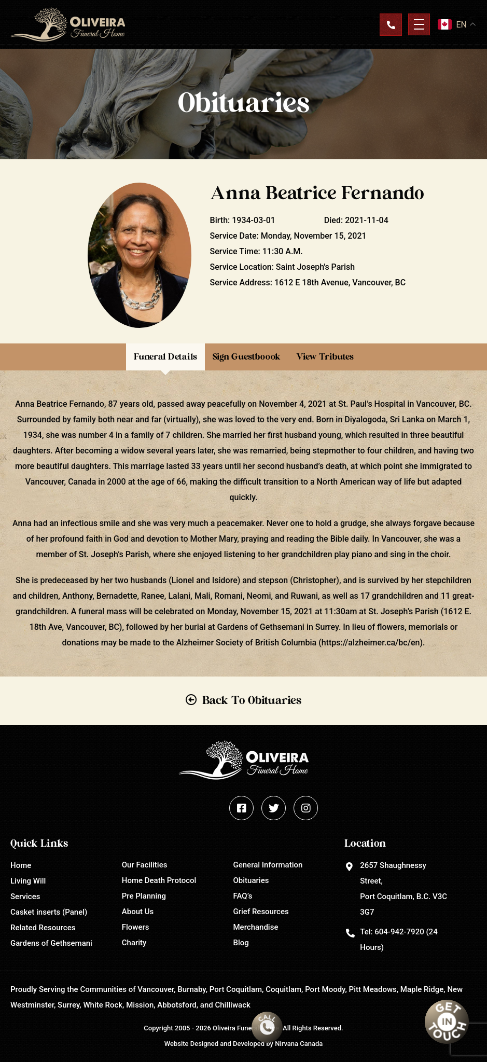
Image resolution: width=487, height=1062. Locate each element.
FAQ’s (243, 896)
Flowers (135, 927)
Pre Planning (144, 896)
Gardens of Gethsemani (51, 943)
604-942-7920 (399, 931)
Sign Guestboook (247, 356)
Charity (134, 942)
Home (20, 865)
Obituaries (251, 880)
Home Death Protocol (159, 880)
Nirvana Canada (299, 1043)
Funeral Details (165, 356)
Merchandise (256, 927)
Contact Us (390, 24)
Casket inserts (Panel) (48, 912)
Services (25, 896)
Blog (241, 942)
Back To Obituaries (251, 700)
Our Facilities (145, 865)
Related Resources (42, 927)
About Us (138, 911)
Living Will (28, 881)
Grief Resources (261, 911)
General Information (268, 865)
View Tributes (325, 356)
